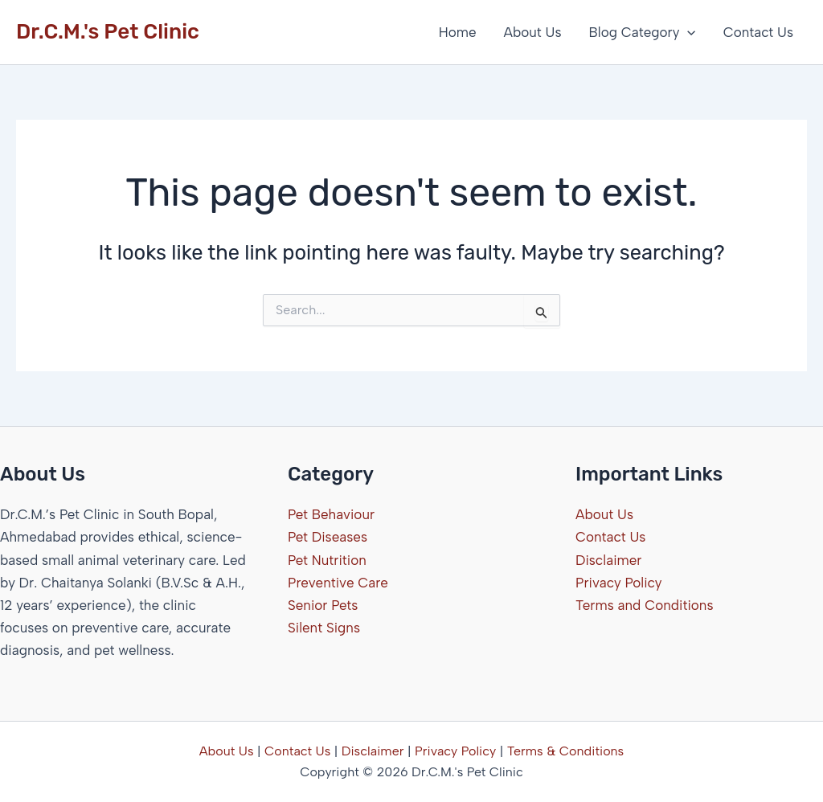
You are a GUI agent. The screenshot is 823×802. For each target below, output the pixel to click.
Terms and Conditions (644, 605)
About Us (533, 32)
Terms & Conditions (565, 751)
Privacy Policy (618, 583)
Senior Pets (323, 605)
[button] (687, 32)
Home (458, 32)
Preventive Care (338, 583)
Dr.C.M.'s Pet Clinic (107, 31)
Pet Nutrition (327, 560)
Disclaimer (608, 560)
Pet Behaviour (331, 514)
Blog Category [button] (642, 32)
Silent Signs (324, 628)
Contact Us (758, 32)
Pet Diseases (327, 537)
